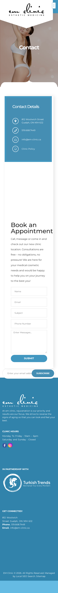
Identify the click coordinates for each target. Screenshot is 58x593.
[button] (54, 5)
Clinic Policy (28, 148)
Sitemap (40, 576)
